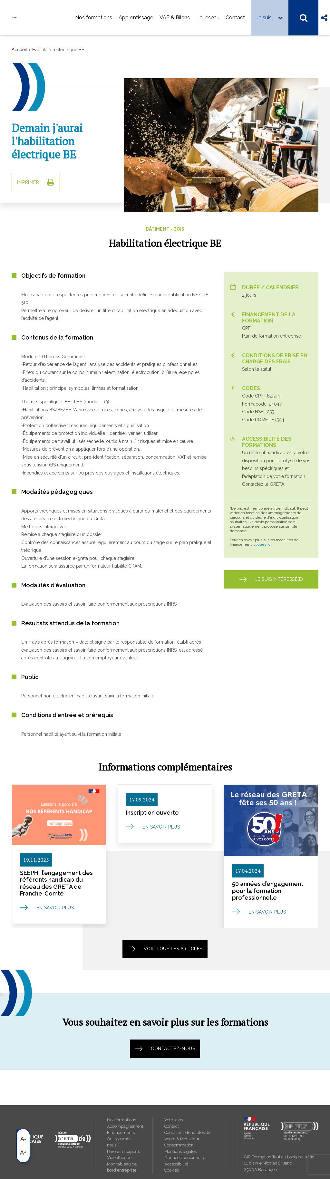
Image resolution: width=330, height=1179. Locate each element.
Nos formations (93, 17)
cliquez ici (262, 544)
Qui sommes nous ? (119, 1142)
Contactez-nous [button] (165, 1049)
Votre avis (173, 1119)
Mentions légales (180, 1151)
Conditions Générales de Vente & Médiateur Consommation (187, 1138)
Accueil (19, 49)
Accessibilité (176, 1164)
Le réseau (207, 17)
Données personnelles (185, 1157)
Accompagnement (124, 1126)
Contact (235, 17)
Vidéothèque (119, 1157)
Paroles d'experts (123, 1151)
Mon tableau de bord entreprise (122, 1167)
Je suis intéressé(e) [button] (271, 579)
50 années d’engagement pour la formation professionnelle (267, 890)
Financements (121, 1132)
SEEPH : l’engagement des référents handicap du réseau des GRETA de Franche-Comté (56, 883)
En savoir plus (55, 907)
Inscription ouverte (152, 812)
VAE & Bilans (175, 17)
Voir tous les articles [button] (165, 949)
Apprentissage (136, 17)
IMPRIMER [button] (35, 182)
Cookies (171, 1170)
